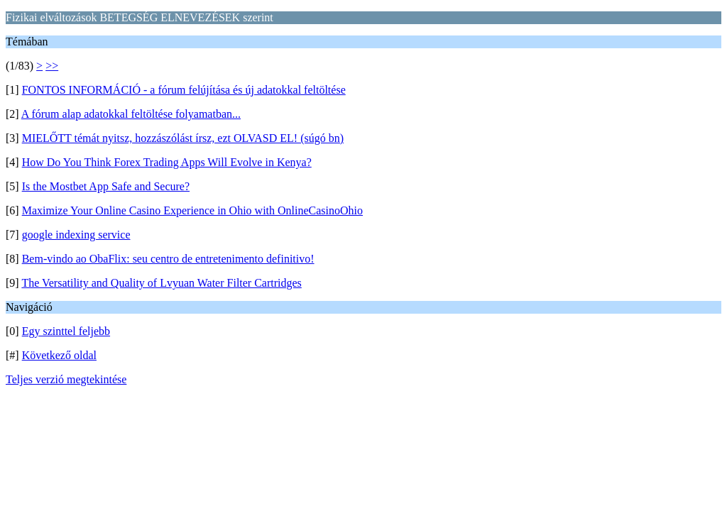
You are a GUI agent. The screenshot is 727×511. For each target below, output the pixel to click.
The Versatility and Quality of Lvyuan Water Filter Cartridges (161, 283)
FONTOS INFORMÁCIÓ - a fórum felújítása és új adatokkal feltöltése (184, 90)
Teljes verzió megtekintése (66, 379)
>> (51, 66)
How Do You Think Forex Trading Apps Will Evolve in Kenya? (167, 162)
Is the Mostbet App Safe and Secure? (106, 186)
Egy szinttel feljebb (66, 331)
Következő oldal (59, 355)
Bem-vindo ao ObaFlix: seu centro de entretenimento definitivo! (168, 259)
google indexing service (76, 235)
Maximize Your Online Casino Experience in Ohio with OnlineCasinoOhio (192, 210)
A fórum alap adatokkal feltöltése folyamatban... (131, 114)
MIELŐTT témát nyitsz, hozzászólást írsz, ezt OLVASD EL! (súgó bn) (183, 138)
